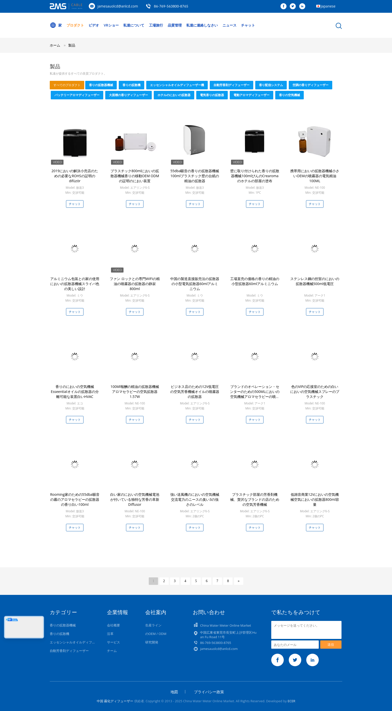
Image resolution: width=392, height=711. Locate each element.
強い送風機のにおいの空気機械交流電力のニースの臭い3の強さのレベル (194, 499)
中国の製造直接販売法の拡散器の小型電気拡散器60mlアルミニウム (194, 283)
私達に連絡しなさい (202, 25)
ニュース (229, 25)
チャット (248, 25)
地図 (174, 691)
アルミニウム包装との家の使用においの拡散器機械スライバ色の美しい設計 (74, 283)
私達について (133, 25)
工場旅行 (156, 25)
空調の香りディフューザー (310, 85)
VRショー (111, 25)
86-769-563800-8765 (171, 6)
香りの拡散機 (131, 85)
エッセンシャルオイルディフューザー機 (177, 85)
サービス (113, 642)
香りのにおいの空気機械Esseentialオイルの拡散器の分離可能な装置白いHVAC (74, 391)
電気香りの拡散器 (212, 95)
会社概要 (113, 625)
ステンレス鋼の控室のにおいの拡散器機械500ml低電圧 (314, 281)
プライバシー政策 (209, 691)
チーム (112, 650)
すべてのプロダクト (67, 85)
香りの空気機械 (289, 95)
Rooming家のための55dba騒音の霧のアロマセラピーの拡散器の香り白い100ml (74, 499)
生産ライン (153, 625)
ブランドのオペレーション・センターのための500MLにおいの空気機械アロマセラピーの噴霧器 (255, 394)
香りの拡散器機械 (101, 85)
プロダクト (75, 25)
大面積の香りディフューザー (128, 95)
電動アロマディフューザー (252, 95)
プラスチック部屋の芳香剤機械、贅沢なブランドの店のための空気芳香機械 (254, 499)
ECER (291, 701)
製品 (71, 45)
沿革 (110, 633)
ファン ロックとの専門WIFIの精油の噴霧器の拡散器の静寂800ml (135, 283)
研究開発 (151, 642)
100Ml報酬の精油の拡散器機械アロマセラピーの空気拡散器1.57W (134, 391)
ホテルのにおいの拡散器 (174, 95)
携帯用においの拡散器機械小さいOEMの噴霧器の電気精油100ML (314, 175)
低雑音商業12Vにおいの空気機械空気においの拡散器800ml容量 (314, 499)
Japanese (328, 6)
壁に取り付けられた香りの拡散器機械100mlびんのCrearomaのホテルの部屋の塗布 (254, 175)
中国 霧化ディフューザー (115, 701)
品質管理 (175, 25)
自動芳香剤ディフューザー (232, 85)
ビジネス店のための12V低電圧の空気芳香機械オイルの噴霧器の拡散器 (194, 391)
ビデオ (93, 25)
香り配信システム (271, 85)
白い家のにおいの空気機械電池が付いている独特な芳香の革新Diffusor (134, 499)
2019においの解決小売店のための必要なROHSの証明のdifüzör (75, 175)
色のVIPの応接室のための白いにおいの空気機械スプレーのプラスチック (314, 391)
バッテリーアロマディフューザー (77, 95)
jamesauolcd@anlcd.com (118, 6)
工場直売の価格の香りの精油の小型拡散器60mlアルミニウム (254, 281)
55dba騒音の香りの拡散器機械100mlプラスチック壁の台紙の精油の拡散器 (194, 175)
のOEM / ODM (155, 633)
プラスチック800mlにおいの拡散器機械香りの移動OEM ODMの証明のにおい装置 (134, 175)
